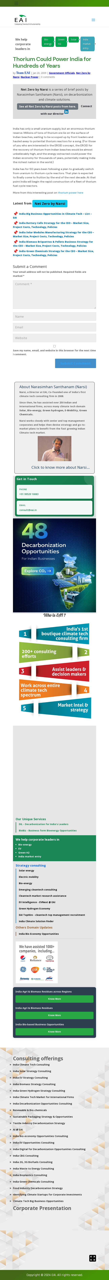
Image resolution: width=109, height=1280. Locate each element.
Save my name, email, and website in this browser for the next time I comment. (54, 352)
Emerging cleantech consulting (38, 889)
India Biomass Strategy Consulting (34, 1084)
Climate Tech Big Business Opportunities (38, 1201)
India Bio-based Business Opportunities (39, 1024)
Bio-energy (48, 41)
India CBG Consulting (26, 1155)
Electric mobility (29, 876)
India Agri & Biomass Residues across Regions (43, 991)
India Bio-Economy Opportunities (39, 933)
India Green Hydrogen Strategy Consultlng (39, 1090)
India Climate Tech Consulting (31, 1064)
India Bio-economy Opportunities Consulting (40, 1136)
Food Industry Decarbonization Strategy (38, 1188)
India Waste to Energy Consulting (33, 1168)
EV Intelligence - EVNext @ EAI (37, 902)
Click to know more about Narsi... (61, 467)
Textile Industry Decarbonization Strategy (39, 1123)
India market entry (87, 44)
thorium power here (70, 192)
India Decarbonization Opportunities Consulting (42, 1103)
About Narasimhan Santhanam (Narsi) (53, 386)
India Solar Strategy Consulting (32, 1071)
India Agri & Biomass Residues (34, 1008)
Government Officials (62, 73)
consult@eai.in (28, 510)
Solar (73, 39)
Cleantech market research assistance (42, 895)
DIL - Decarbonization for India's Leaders (43, 824)
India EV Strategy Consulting (30, 1077)
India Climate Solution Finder (36, 921)
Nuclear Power (29, 77)
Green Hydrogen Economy (34, 908)
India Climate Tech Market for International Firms (43, 1097)
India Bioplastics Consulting (30, 1175)
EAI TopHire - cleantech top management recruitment (52, 914)
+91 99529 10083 (28, 494)
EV (19, 848)
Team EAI (23, 73)
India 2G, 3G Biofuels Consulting (33, 1162)
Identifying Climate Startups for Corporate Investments (47, 1194)
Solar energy (26, 870)
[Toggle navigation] (16, 3)
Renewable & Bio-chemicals (30, 1110)
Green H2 (61, 41)
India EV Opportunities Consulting (33, 1142)
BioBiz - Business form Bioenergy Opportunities (48, 830)
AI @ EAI (18, 1129)
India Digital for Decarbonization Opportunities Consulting (49, 1149)
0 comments (48, 77)
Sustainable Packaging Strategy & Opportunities (43, 1116)
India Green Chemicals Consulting (33, 1181)
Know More (54, 999)
